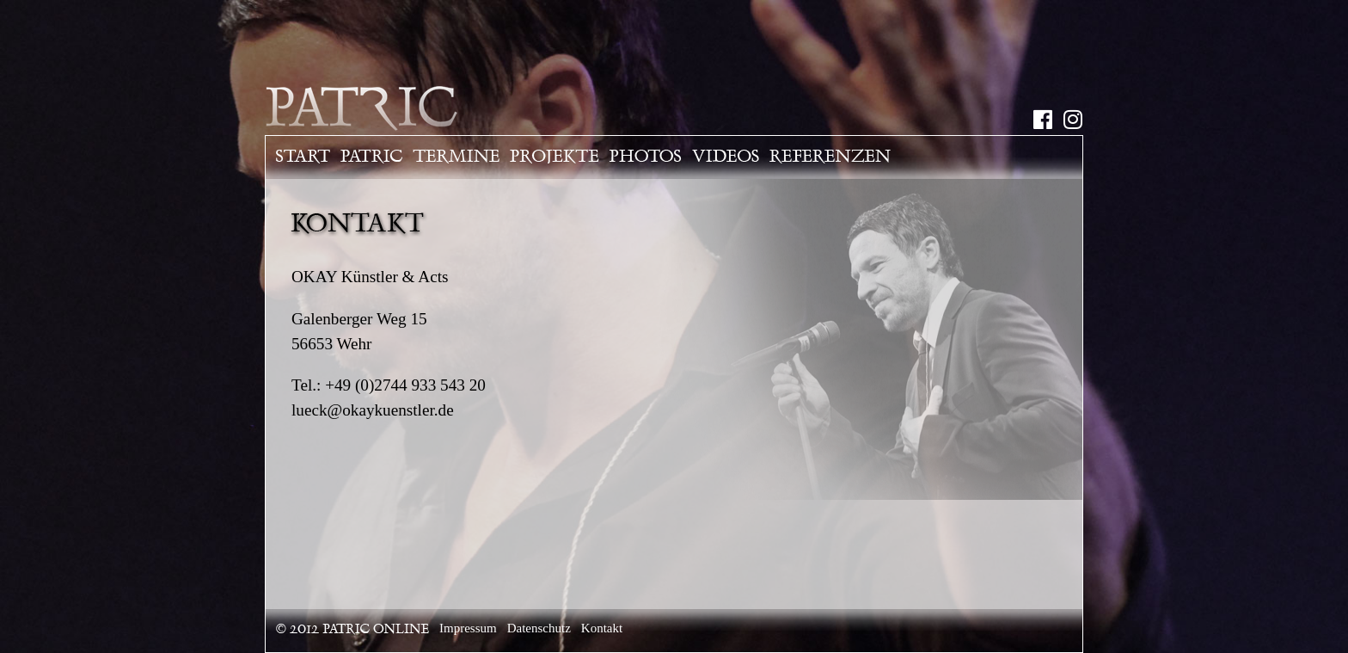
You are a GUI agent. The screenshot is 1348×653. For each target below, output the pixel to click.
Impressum (468, 628)
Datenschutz (539, 628)
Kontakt (601, 628)
